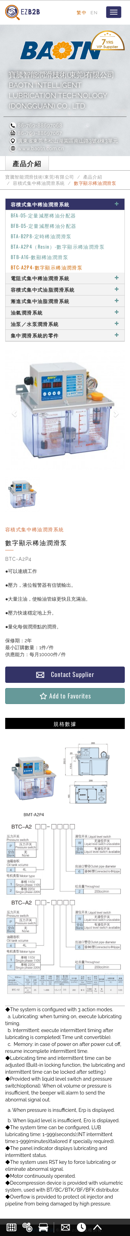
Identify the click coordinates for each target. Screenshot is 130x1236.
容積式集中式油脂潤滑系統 (65, 289)
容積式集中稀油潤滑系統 (39, 183)
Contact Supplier (65, 674)
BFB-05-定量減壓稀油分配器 (43, 225)
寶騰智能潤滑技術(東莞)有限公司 (39, 177)
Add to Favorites (65, 696)
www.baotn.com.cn (36, 148)
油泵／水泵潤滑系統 (65, 323)
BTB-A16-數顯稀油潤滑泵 (39, 256)
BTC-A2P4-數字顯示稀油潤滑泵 (47, 267)
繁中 (82, 12)
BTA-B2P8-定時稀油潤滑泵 (41, 236)
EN (94, 12)
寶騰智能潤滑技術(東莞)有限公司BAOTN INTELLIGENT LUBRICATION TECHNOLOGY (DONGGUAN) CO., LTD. (61, 90)
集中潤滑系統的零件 (65, 335)
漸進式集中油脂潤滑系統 (65, 300)
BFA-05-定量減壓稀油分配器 (43, 215)
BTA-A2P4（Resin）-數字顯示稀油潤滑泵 (58, 246)
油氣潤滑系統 (65, 312)
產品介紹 (92, 177)
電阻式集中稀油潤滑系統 (65, 278)
